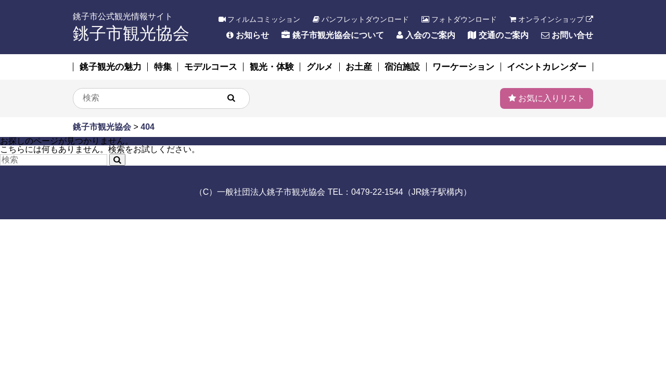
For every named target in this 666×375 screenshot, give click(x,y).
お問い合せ (567, 35)
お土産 (358, 67)
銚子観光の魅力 (111, 67)
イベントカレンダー (546, 67)
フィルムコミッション (260, 19)
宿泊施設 (402, 67)
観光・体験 (272, 67)
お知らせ (247, 35)
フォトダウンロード (459, 19)
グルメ (319, 67)
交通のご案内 (498, 35)
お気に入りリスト (546, 98)
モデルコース (210, 67)
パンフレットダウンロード (361, 19)
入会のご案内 (425, 35)
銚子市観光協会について (332, 35)
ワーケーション (463, 67)
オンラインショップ (551, 19)
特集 (163, 67)
